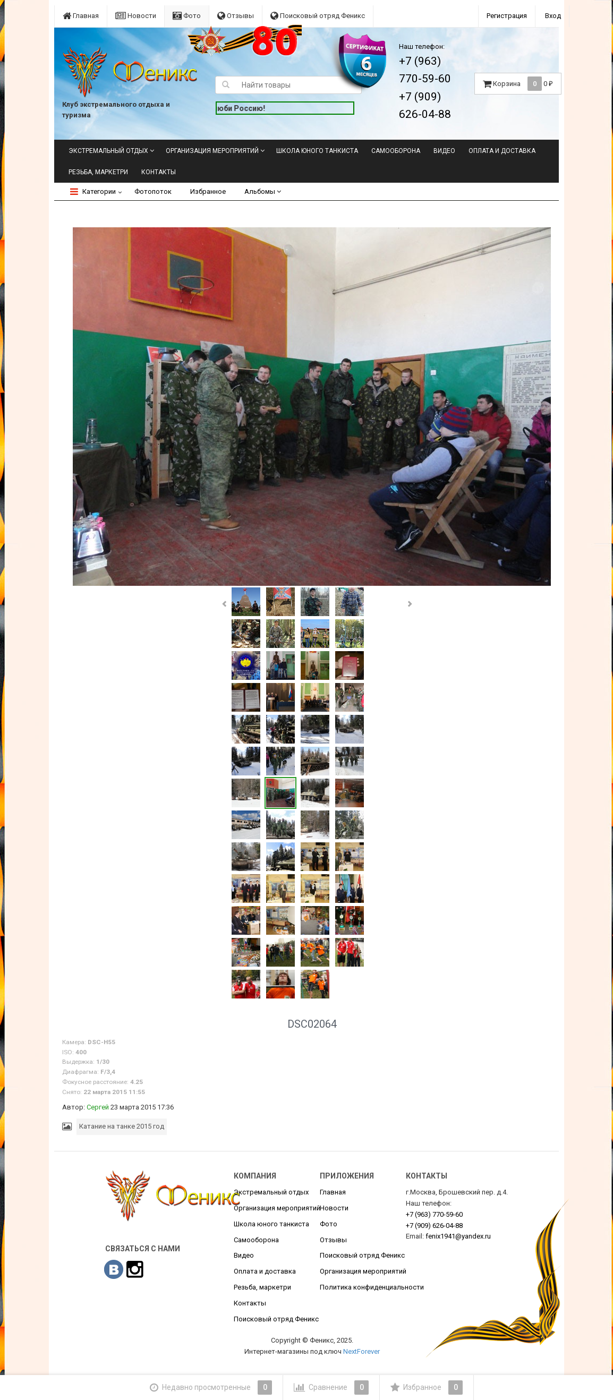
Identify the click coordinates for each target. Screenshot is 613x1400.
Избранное (208, 191)
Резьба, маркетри (98, 172)
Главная (81, 16)
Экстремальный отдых (108, 151)
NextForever (361, 1351)
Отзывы (235, 16)
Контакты (158, 172)
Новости (135, 16)
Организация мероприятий (212, 151)
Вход (553, 16)
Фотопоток (153, 191)
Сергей (98, 1107)
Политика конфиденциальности (372, 1287)
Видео (444, 151)
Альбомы (262, 191)
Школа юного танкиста (317, 151)
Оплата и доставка (502, 151)
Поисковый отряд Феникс (317, 16)
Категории (93, 191)
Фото (187, 16)
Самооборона (395, 151)
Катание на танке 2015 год (121, 1126)
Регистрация (507, 16)
